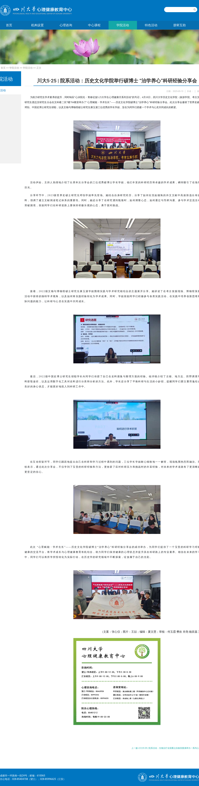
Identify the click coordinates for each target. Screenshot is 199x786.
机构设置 (37, 25)
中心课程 (94, 25)
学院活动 (122, 25)
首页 (3, 67)
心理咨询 (66, 25)
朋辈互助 (179, 25)
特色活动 (151, 25)
